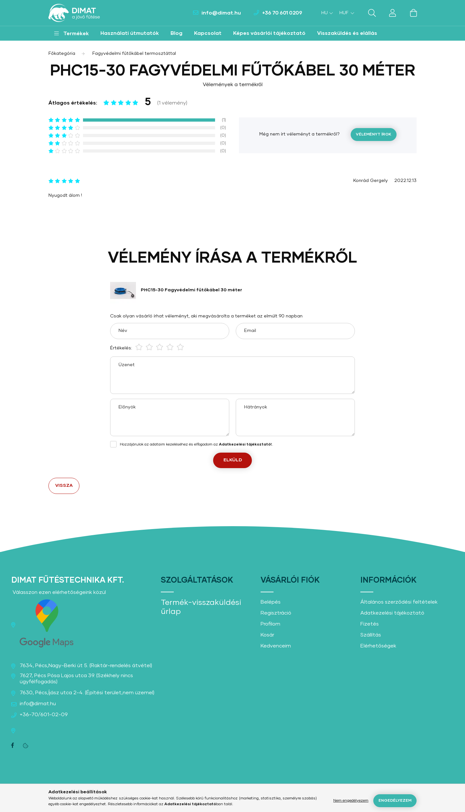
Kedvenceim (276, 645)
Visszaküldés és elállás (347, 33)
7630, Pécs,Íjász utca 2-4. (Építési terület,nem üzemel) (87, 692)
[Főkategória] (61, 53)
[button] (71, 33)
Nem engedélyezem (350, 801)
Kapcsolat (208, 33)
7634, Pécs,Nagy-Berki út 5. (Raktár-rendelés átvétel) (86, 665)
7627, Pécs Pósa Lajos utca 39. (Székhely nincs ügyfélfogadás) (76, 678)
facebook (12, 745)
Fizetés (369, 624)
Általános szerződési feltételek (399, 602)
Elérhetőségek (378, 645)
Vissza (64, 485)
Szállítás (370, 634)
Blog (176, 33)
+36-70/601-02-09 (44, 714)
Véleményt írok (373, 134)
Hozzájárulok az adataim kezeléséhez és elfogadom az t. (196, 444)
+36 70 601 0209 (282, 12)
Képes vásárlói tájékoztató (269, 33)
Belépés (271, 602)
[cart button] (413, 12)
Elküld (232, 460)
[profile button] (392, 12)
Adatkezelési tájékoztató (392, 613)
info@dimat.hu (221, 12)
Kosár (267, 634)
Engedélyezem (394, 801)
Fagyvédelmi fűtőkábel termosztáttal (134, 53)
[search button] (372, 12)
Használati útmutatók (129, 33)
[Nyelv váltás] (325, 13)
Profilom (270, 624)
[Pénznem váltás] (345, 13)
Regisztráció (276, 613)
